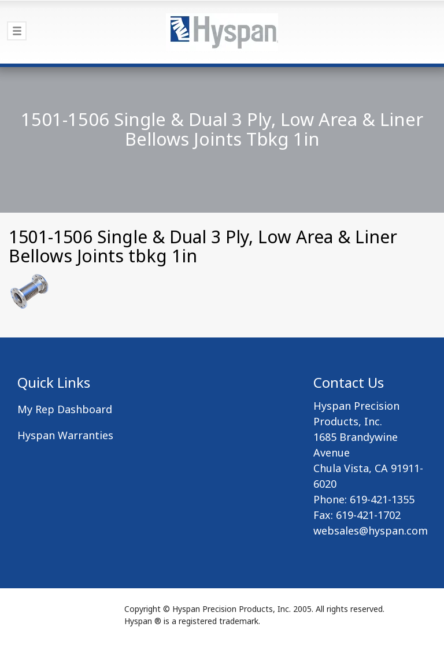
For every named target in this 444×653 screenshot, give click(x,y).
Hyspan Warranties (65, 435)
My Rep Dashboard (64, 409)
